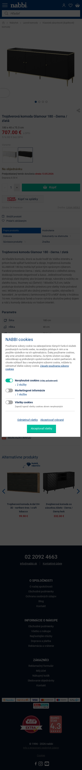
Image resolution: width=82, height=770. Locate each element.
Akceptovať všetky (41, 428)
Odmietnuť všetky (27, 419)
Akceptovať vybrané (52, 419)
